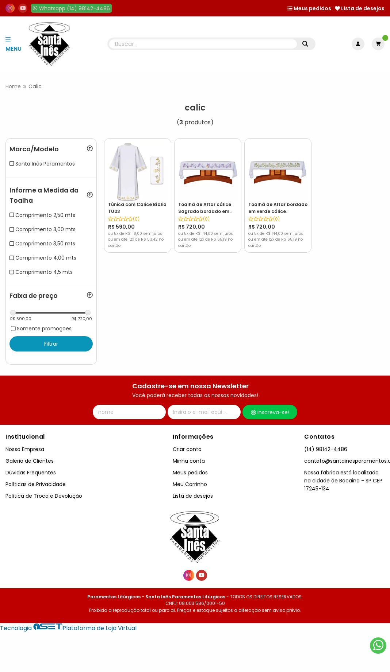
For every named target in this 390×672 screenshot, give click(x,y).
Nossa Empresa (24, 449)
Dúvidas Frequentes (30, 472)
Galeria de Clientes (29, 461)
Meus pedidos (309, 8)
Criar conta (187, 449)
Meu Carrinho (190, 484)
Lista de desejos (360, 8)
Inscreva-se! (270, 412)
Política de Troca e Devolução (43, 496)
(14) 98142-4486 (325, 449)
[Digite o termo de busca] (203, 43)
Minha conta (189, 461)
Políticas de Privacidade (35, 484)
